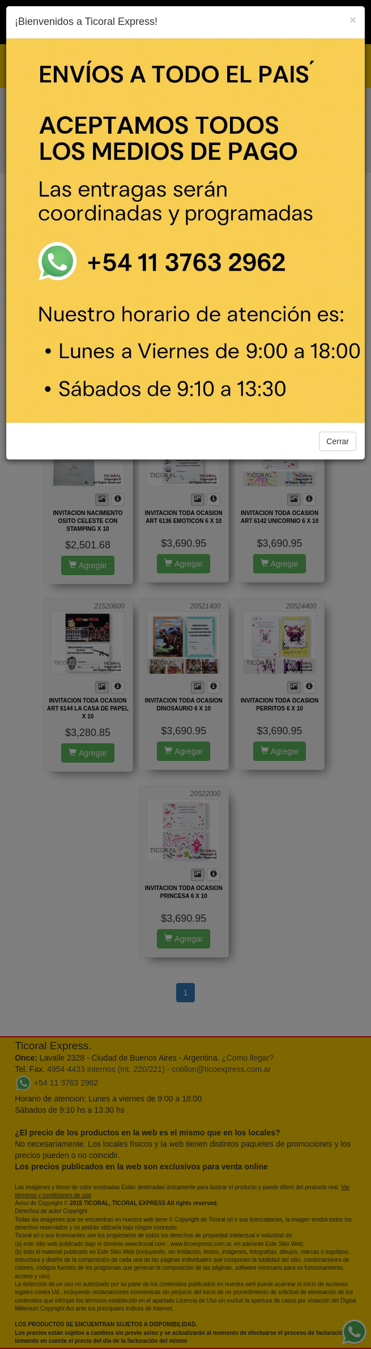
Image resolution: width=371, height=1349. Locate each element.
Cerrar (337, 441)
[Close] (352, 19)
